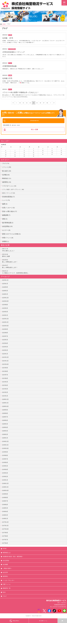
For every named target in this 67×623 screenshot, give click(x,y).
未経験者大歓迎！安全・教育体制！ (13, 557)
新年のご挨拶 (34, 255)
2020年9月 (5, 410)
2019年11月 (5, 445)
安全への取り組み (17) (9, 212)
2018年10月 (5, 491)
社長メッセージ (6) (8, 208)
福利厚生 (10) (6, 182)
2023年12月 (5, 298)
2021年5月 (5, 382)
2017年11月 (5, 526)
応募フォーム (6, 584)
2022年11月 (5, 322)
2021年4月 (5, 385)
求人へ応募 (34, 129)
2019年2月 (5, 477)
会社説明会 (6, 561)
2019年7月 (5, 459)
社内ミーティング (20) (8, 193)
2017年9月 (5, 533)
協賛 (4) (4, 204)
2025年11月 (5, 280)
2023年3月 (5, 312)
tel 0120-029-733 (34, 120)
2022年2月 (5, 350)
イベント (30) (6, 167)
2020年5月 (5, 424)
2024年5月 (5, 291)
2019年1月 (5, 480)
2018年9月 (5, 494)
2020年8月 (5, 413)
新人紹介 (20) (6, 171)
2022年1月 (5, 354)
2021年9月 (5, 368)
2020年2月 (5, 434)
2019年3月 (5, 473)
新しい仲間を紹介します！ (34, 261)
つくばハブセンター (8, 580)
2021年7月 (5, 375)
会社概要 (5, 564)
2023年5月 (5, 308)
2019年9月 (5, 452)
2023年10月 (5, 301)
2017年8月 (5, 536)
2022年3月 (5, 347)
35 (37, 102)
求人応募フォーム (43, 620)
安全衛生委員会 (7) (8, 197)
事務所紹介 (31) (6, 178)
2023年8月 (5, 305)
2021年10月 (5, 364)
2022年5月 (5, 340)
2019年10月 (5, 448)
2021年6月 (5, 378)
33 (30, 102)
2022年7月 (5, 336)
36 (40, 102)
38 (47, 102)
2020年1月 (5, 438)
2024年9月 (5, 287)
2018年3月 (5, 515)
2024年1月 (5, 294)
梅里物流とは (6, 553)
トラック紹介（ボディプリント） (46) (13, 190)
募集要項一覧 (6, 588)
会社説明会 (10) (7, 227)
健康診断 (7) (6, 215)
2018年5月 (5, 508)
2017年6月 (5, 543)
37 (43, 102)
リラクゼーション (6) (9, 186)
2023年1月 (5, 315)
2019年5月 (5, 466)
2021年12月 (5, 357)
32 (26, 102)
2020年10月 (5, 406)
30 (20, 102)
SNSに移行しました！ (34, 250)
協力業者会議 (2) (7, 223)
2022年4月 (5, 343)
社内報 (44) (5, 175)
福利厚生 (5, 576)
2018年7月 (5, 501)
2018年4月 (5, 512)
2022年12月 (5, 319)
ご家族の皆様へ (7, 568)
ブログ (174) (5, 163)
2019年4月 (5, 469)
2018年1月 (5, 519)
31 (23, 102)
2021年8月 (5, 371)
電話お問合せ (14, 621)
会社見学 (5, 572)
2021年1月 (5, 396)
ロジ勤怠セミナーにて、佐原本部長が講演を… (34, 272)
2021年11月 (5, 361)
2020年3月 (5, 431)
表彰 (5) (4, 219)
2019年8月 (5, 455)
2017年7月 (5, 540)
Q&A (4, 592)
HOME (4, 24)
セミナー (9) (6, 230)
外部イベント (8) (7, 238)
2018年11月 (5, 487)
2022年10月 (5, 326)
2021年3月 (5, 389)
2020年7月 (5, 417)
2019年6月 (5, 462)
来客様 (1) (5, 242)
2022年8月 (5, 333)
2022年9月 (5, 329)
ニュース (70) (6, 200)
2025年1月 (5, 284)
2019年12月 (5, 441)
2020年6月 (5, 420)
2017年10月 (5, 529)
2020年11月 (5, 403)
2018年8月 (5, 498)
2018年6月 (5, 505)
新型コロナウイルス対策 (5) (11, 234)
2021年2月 (5, 392)
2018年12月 (5, 484)
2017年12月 (5, 522)
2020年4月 (5, 427)
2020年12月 (5, 399)
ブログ (5, 596)
